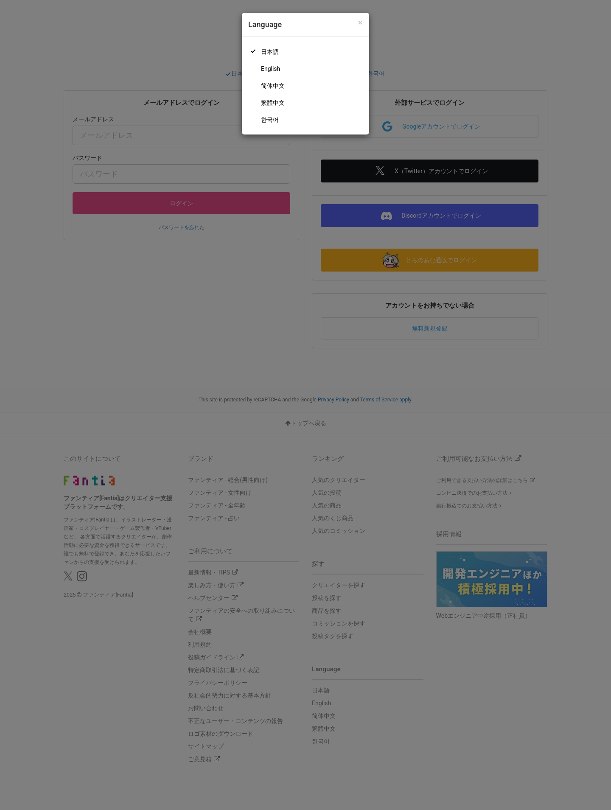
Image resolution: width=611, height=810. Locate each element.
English (270, 68)
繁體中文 (273, 102)
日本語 (270, 51)
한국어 (270, 119)
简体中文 (273, 85)
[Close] (360, 22)
